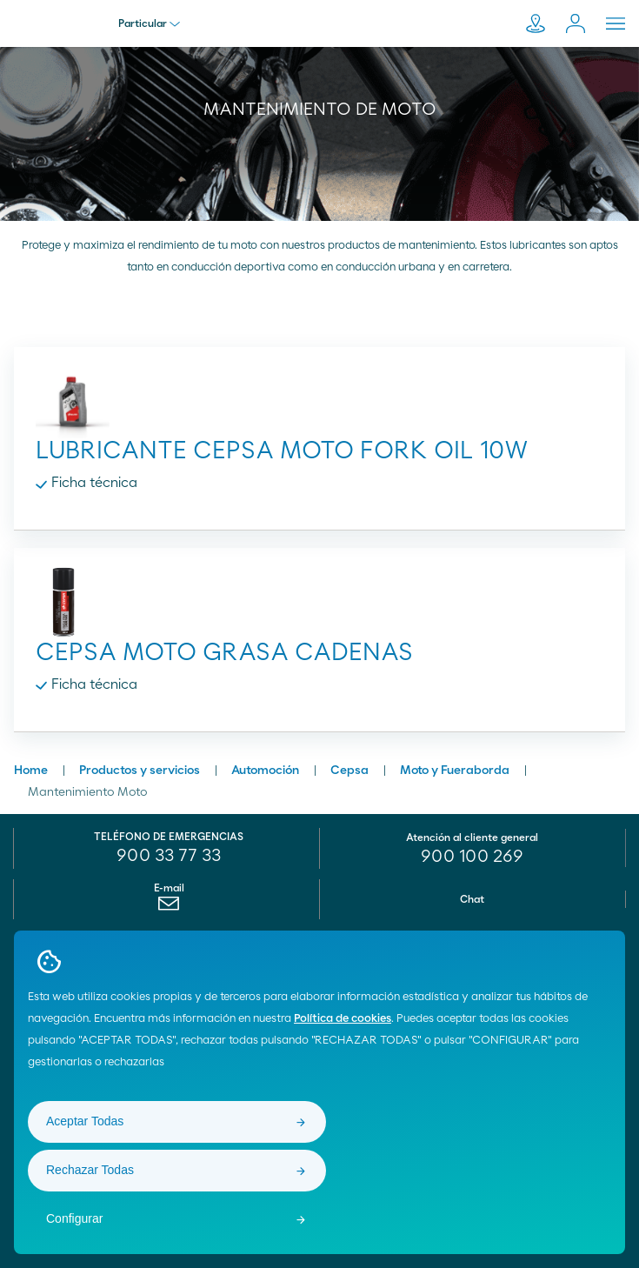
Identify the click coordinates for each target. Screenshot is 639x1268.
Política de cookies (342, 1018)
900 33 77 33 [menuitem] (168, 855)
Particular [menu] (149, 23)
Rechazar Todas (90, 1170)
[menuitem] (169, 908)
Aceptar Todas (84, 1121)
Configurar (74, 1218)
